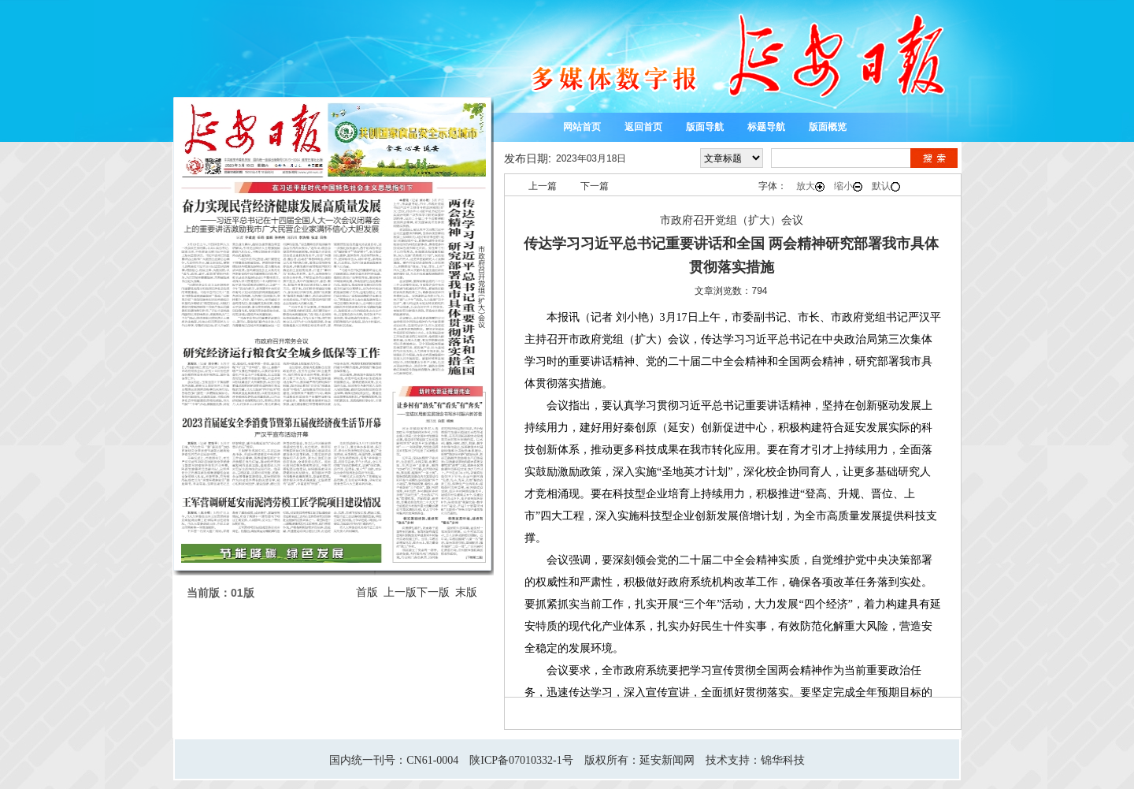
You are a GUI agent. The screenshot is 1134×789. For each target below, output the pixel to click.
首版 (367, 592)
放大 (810, 186)
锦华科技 (783, 760)
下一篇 (594, 186)
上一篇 (542, 186)
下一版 (433, 592)
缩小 (848, 186)
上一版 (400, 592)
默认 (886, 186)
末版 (466, 592)
